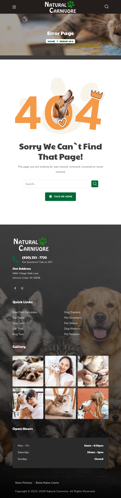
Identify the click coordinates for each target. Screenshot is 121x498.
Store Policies (23, 483)
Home (51, 41)
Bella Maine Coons (47, 483)
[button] (106, 7)
